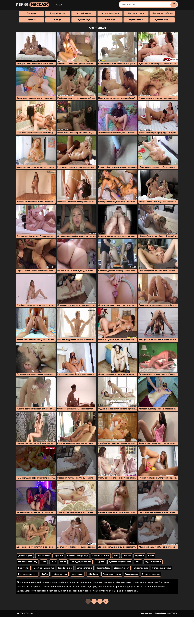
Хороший (139, 555)
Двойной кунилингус (44, 568)
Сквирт (57, 19)
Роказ (151, 555)
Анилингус (110, 19)
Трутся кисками (136, 19)
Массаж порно (25, 613)
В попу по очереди (150, 574)
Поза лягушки (43, 555)
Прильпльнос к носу (27, 561)
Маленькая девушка (27, 574)
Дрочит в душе (25, 555)
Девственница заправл (120, 561)
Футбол (44, 574)
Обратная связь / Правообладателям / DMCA (158, 613)
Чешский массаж (84, 13)
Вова (116, 555)
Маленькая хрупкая (161, 568)
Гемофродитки (65, 568)
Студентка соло (141, 568)
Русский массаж (57, 13)
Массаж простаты (136, 13)
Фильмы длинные (100, 555)
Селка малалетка (84, 568)
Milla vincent (93, 574)
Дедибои (100, 561)
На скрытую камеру (110, 13)
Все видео (31, 13)
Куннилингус (84, 19)
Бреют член (23, 568)
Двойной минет (121, 568)
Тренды (58, 4)
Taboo (138, 561)
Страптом (58, 555)
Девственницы (162, 19)
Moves (63, 561)
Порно (32, 4)
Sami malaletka (103, 568)
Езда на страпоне (153, 561)
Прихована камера (112, 574)
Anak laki (127, 555)
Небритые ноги (60, 574)
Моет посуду (77, 574)
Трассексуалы (131, 574)
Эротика (32, 19)
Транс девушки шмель (81, 561)
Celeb (53, 561)
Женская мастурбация (162, 13)
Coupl (43, 561)
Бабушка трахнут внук (77, 555)
